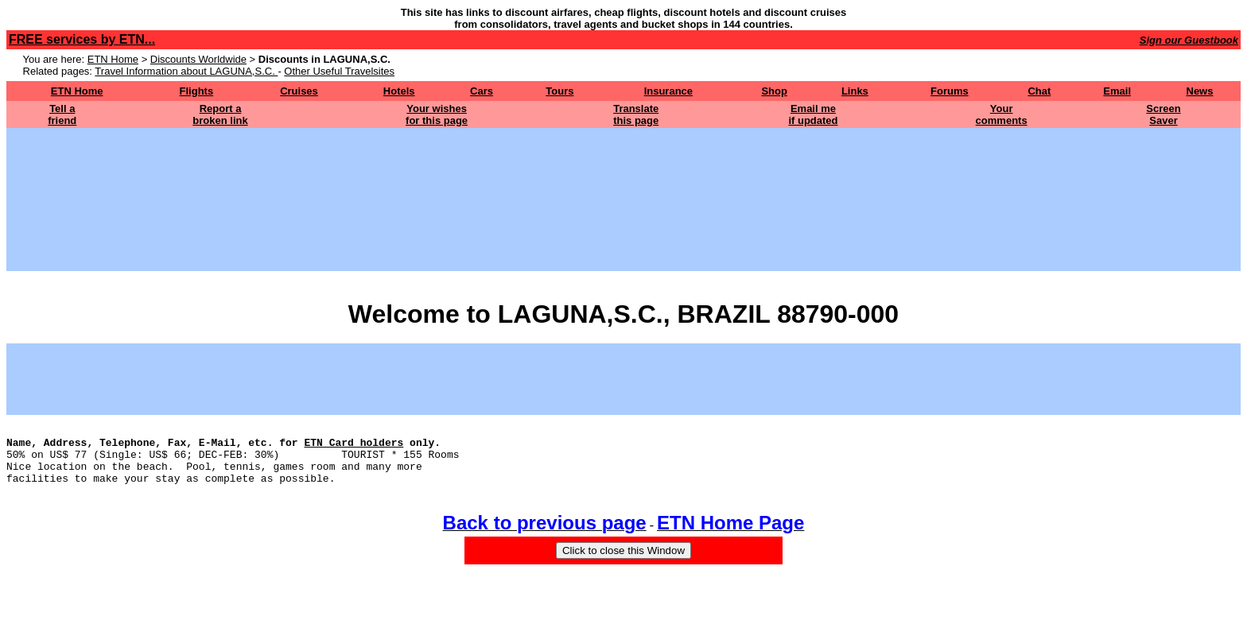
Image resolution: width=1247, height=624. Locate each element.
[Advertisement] (623, 164)
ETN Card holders (353, 447)
